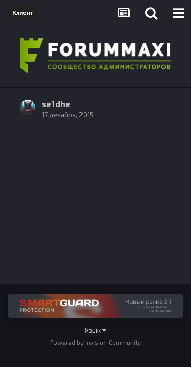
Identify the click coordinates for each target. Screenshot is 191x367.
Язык (95, 330)
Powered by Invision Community (95, 342)
